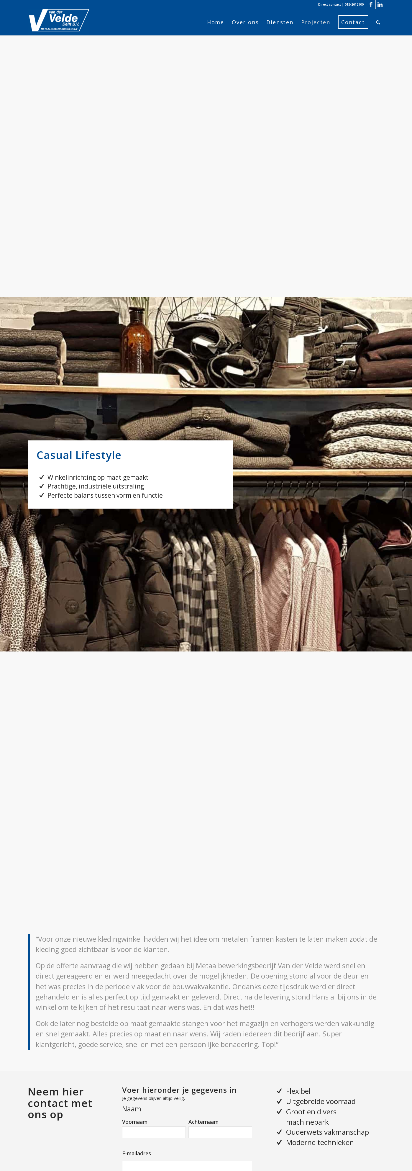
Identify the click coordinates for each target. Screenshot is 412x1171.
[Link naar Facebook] (371, 4)
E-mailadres (136, 1153)
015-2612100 (354, 4)
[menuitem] (215, 22)
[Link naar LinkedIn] (380, 4)
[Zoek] (378, 22)
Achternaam (203, 1121)
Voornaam (134, 1121)
